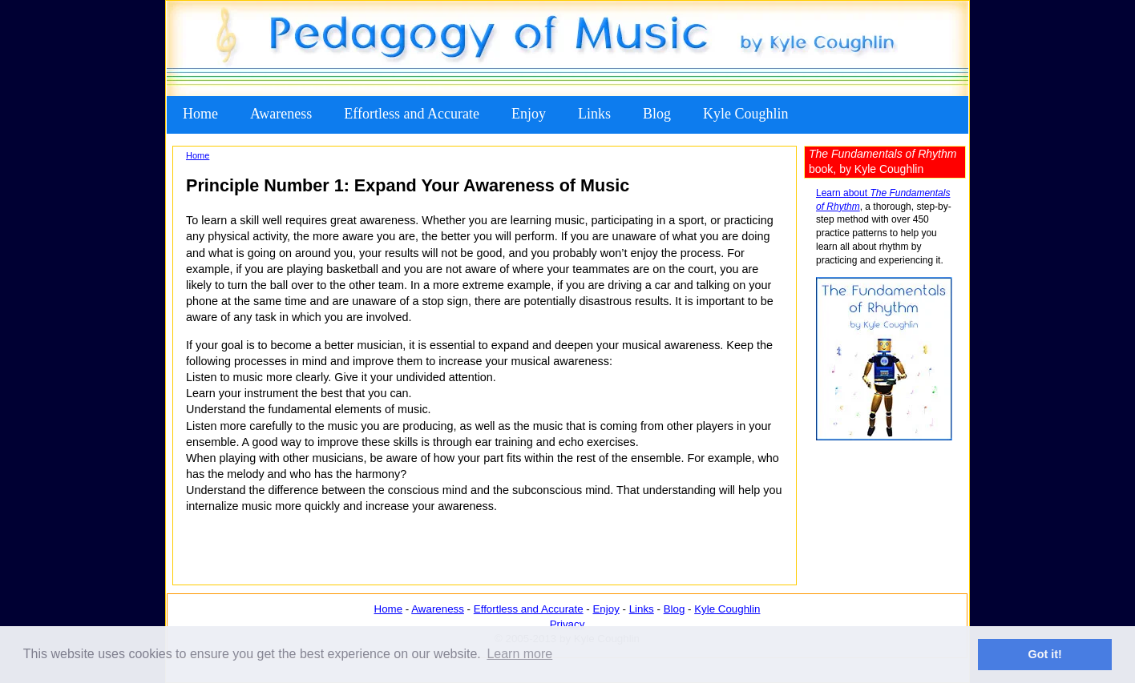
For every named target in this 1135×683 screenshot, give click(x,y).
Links (594, 114)
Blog (657, 114)
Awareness (281, 114)
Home (200, 114)
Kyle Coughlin (746, 114)
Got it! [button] (1045, 654)
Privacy (567, 624)
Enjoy (528, 114)
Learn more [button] (519, 654)
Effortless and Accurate (411, 114)
